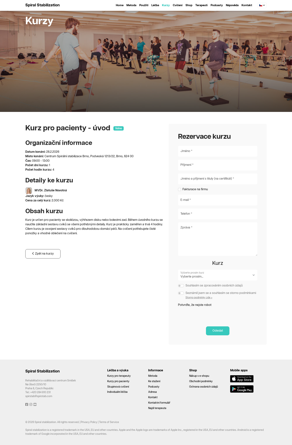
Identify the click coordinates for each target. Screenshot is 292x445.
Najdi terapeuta (157, 408)
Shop (188, 5)
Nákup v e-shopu (199, 376)
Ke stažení (154, 381)
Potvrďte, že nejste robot (194, 313)
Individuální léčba (117, 392)
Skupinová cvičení (118, 387)
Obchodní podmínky (201, 381)
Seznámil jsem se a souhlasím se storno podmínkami (220, 301)
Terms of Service (109, 422)
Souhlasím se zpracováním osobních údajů (214, 294)
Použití (143, 5)
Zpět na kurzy (43, 262)
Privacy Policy (89, 422)
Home (119, 5)
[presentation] (206, 323)
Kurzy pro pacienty (118, 381)
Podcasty (217, 5)
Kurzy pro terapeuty (119, 376)
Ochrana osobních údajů (203, 387)
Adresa (152, 392)
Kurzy (166, 5)
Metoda (131, 5)
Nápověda (232, 5)
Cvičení (177, 5)
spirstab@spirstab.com (38, 396)
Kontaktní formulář (159, 403)
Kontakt (247, 5)
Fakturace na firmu (195, 198)
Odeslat (217, 339)
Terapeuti (201, 5)
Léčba (155, 5)
